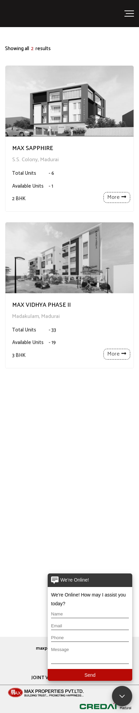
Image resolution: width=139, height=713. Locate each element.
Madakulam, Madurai (36, 329)
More (116, 197)
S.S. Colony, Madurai (35, 159)
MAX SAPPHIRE (32, 148)
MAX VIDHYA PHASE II (41, 318)
